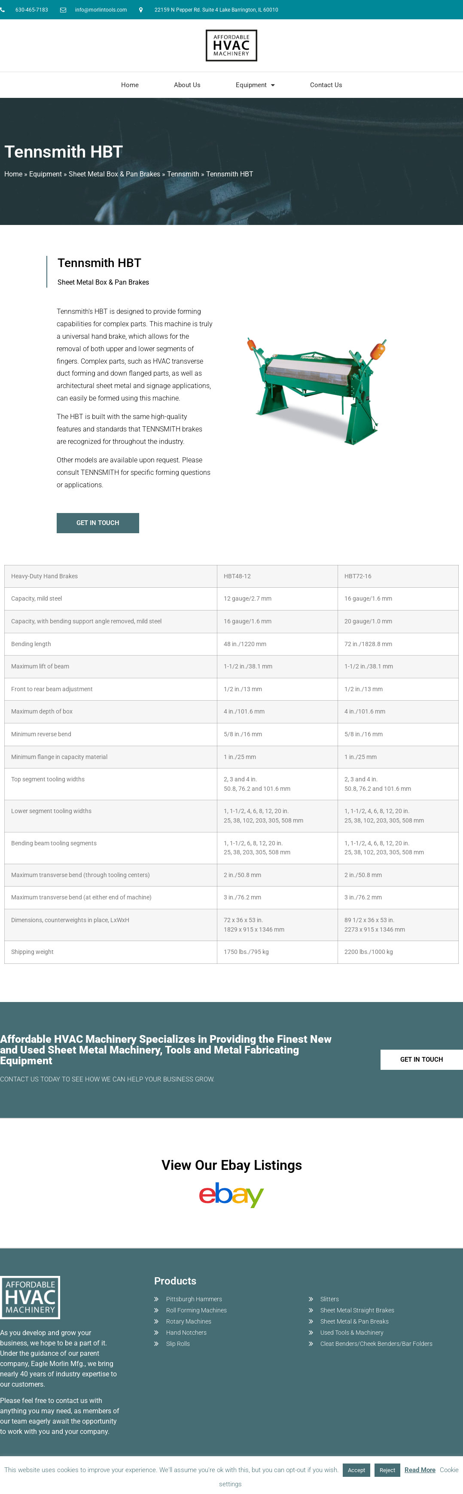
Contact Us (326, 85)
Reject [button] (387, 1470)
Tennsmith (183, 174)
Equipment (255, 85)
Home (130, 85)
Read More (420, 1470)
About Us (187, 85)
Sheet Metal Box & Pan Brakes (114, 174)
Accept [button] (356, 1470)
